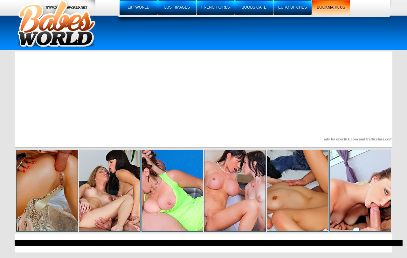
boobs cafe (254, 7)
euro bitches (292, 7)
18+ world (138, 7)
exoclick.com (347, 139)
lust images (177, 7)
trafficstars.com (379, 139)
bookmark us (331, 7)
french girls (215, 7)
